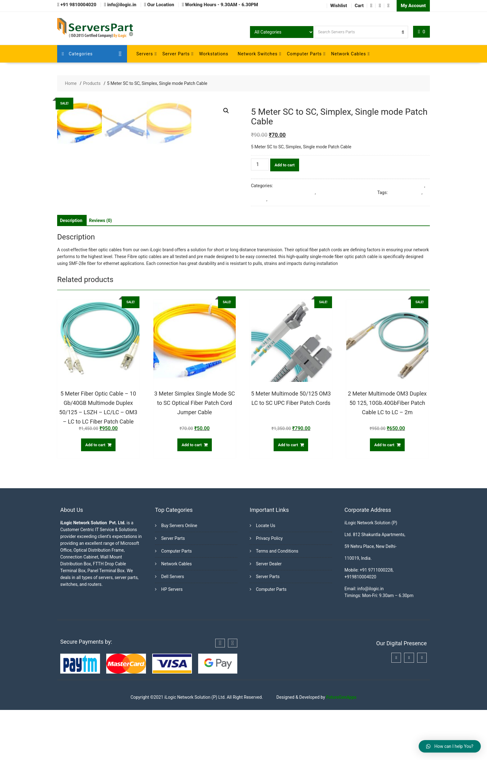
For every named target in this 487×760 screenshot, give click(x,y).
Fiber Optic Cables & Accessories (283, 192)
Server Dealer (269, 613)
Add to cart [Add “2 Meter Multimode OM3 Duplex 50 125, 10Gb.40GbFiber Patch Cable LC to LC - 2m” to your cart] (384, 494)
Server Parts (176, 53)
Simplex (258, 199)
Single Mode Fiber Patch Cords (346, 192)
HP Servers (172, 639)
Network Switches (257, 53)
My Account (413, 5)
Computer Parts (304, 53)
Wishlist (338, 5)
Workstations (213, 53)
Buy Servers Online (179, 575)
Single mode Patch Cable (292, 199)
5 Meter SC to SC (405, 192)
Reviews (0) (100, 270)
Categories (77, 53)
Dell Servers (172, 626)
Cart (359, 5)
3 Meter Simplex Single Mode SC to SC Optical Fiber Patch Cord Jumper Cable (349, 185)
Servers (144, 53)
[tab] (71, 270)
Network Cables (348, 53)
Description (71, 270)
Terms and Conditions (277, 601)
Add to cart (285, 165)
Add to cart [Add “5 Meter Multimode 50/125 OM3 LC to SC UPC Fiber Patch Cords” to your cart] (288, 494)
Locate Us (265, 575)
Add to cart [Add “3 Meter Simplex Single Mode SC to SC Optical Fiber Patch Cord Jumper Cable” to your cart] (192, 494)
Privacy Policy (269, 588)
